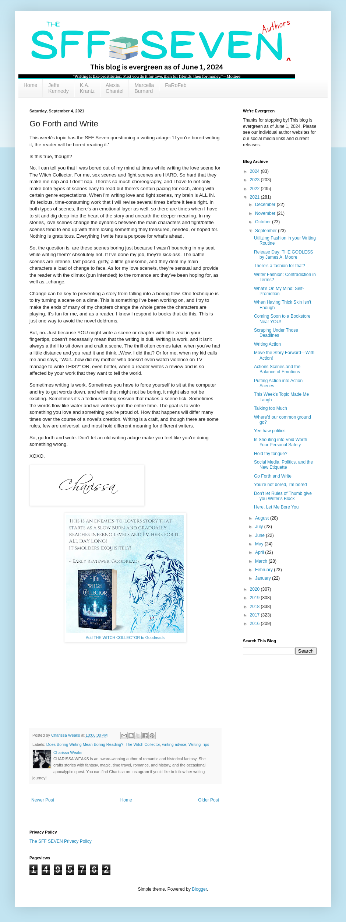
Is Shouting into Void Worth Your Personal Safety (280, 442)
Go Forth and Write (273, 476)
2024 (255, 171)
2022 (255, 188)
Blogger (199, 889)
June (260, 535)
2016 (255, 623)
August (262, 518)
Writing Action (267, 344)
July (259, 526)
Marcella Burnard (144, 88)
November (266, 213)
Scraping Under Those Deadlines (276, 333)
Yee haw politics (270, 430)
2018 (255, 606)
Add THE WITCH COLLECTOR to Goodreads (125, 637)
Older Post (208, 800)
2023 (255, 179)
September (266, 230)
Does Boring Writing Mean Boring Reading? (84, 744)
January (263, 578)
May (260, 543)
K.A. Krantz (87, 88)
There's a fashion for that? (279, 265)
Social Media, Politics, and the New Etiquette (283, 465)
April (260, 552)
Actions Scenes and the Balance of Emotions (277, 369)
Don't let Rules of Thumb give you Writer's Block (283, 496)
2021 (255, 197)
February (264, 569)
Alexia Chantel (114, 88)
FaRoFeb (175, 85)
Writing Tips (198, 744)
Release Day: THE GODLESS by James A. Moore (283, 254)
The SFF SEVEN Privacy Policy (60, 841)
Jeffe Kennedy (58, 88)
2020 (255, 589)
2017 (255, 615)
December (266, 204)
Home (30, 85)
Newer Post (42, 800)
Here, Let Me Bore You (276, 507)
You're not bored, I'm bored (280, 484)
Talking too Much (270, 408)
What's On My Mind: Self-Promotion (279, 291)
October (263, 221)
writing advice (174, 744)
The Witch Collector (143, 744)
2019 (255, 597)
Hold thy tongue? (270, 453)
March (262, 561)
